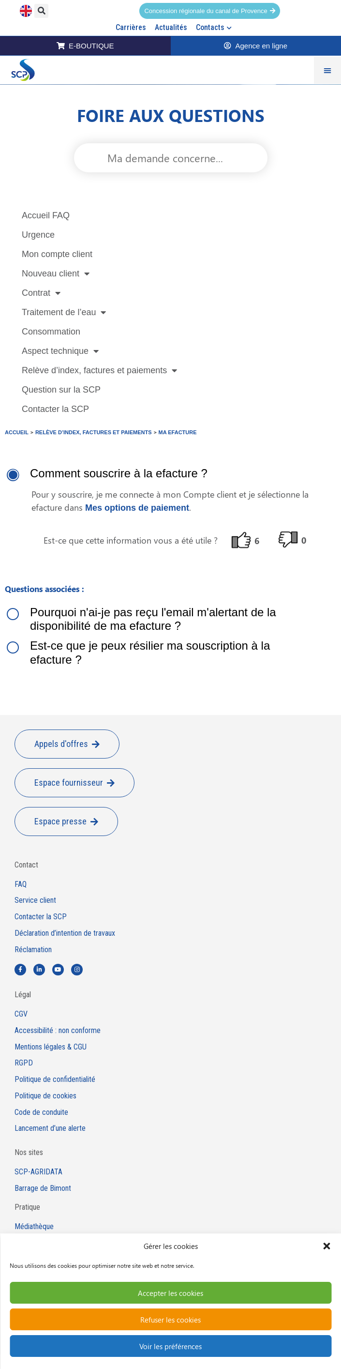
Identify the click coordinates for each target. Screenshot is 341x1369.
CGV (21, 1014)
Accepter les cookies (170, 1293)
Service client (35, 900)
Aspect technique (60, 351)
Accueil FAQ (46, 215)
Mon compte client (57, 254)
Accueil (17, 432)
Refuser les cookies (170, 1319)
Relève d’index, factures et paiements (99, 370)
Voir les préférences (170, 1346)
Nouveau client (55, 273)
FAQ (21, 884)
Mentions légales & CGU (51, 1047)
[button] (326, 1246)
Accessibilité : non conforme (58, 1030)
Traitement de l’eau (64, 312)
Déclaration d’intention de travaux (65, 933)
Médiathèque (34, 1226)
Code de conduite (41, 1112)
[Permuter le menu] (327, 70)
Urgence (38, 235)
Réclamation (33, 949)
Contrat (41, 293)
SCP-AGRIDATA (38, 1172)
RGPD (24, 1063)
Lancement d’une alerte (50, 1128)
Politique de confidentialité (55, 1079)
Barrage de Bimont (43, 1188)
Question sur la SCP (61, 390)
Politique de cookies (45, 1096)
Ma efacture (178, 432)
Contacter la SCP (55, 409)
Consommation (51, 331)
